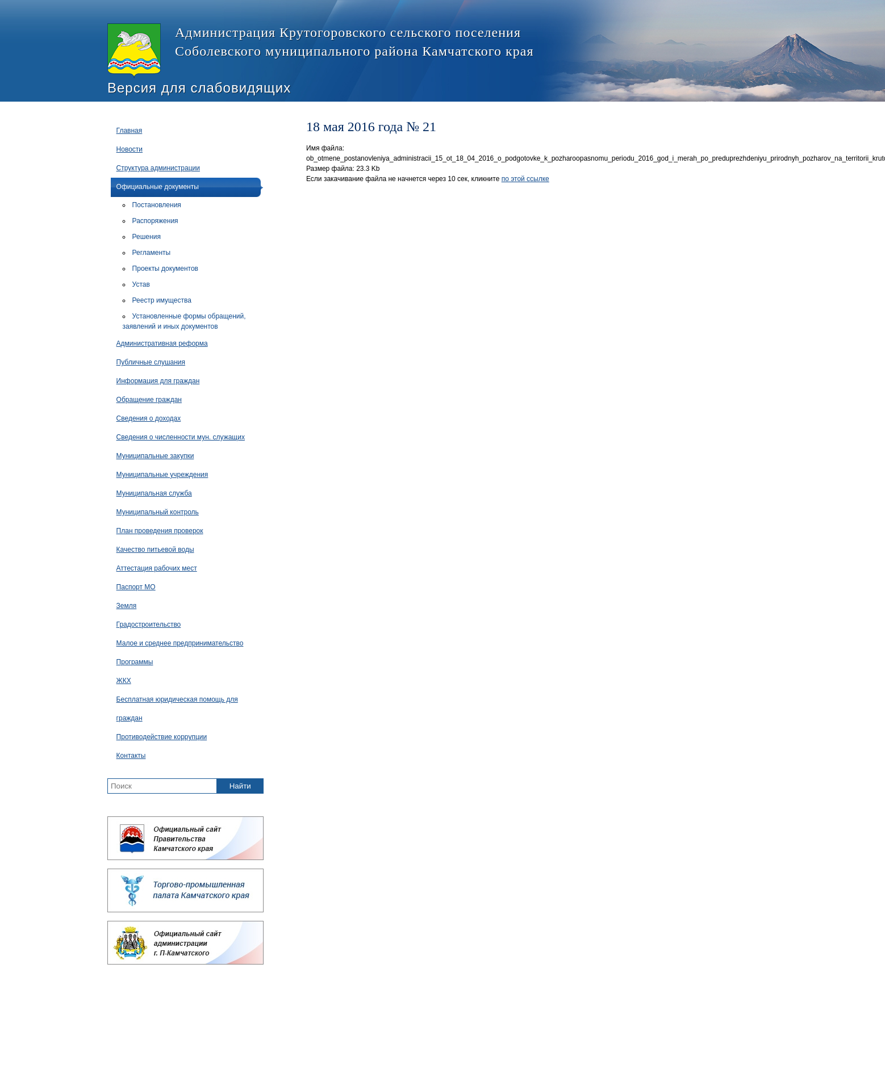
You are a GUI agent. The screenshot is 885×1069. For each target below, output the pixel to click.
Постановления (156, 205)
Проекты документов (165, 269)
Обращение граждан (149, 400)
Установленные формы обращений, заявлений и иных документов (184, 321)
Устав (141, 284)
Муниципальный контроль (157, 512)
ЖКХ (123, 681)
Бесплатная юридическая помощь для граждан (177, 708)
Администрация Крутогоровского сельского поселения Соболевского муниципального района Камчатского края (320, 50)
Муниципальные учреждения (162, 475)
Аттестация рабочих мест (156, 568)
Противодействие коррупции (161, 737)
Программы (134, 662)
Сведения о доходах (148, 418)
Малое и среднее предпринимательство (180, 643)
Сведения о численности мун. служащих (180, 437)
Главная (129, 131)
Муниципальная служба (154, 493)
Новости (129, 149)
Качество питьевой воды (155, 550)
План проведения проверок (159, 531)
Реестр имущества (161, 300)
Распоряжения (155, 221)
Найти (240, 786)
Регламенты (151, 253)
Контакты (131, 756)
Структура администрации (158, 168)
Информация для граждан (158, 381)
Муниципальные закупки (155, 456)
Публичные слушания (150, 362)
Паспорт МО (136, 587)
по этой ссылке (525, 179)
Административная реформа (162, 343)
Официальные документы (157, 187)
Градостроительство (148, 624)
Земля (126, 606)
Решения (146, 237)
